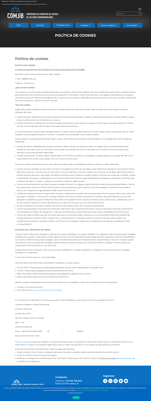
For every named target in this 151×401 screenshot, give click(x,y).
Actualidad (131, 25)
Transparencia (62, 25)
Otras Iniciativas (108, 25)
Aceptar (76, 397)
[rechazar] (148, 393)
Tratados (84, 25)
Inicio (18, 25)
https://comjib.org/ (23, 342)
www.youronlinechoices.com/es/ (48, 290)
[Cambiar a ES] (140, 9)
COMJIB (39, 25)
